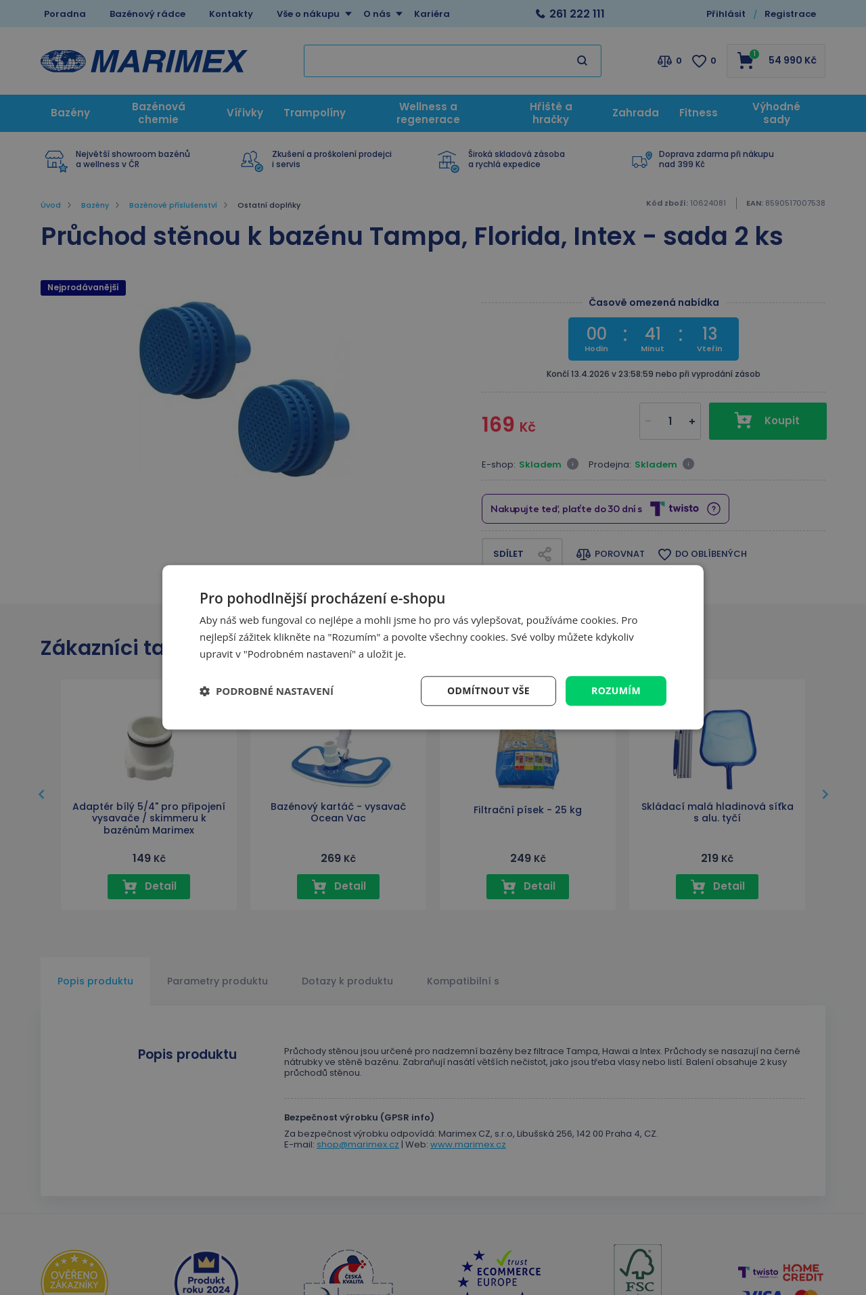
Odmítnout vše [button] (488, 690)
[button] (267, 691)
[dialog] (433, 647)
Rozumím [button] (616, 690)
